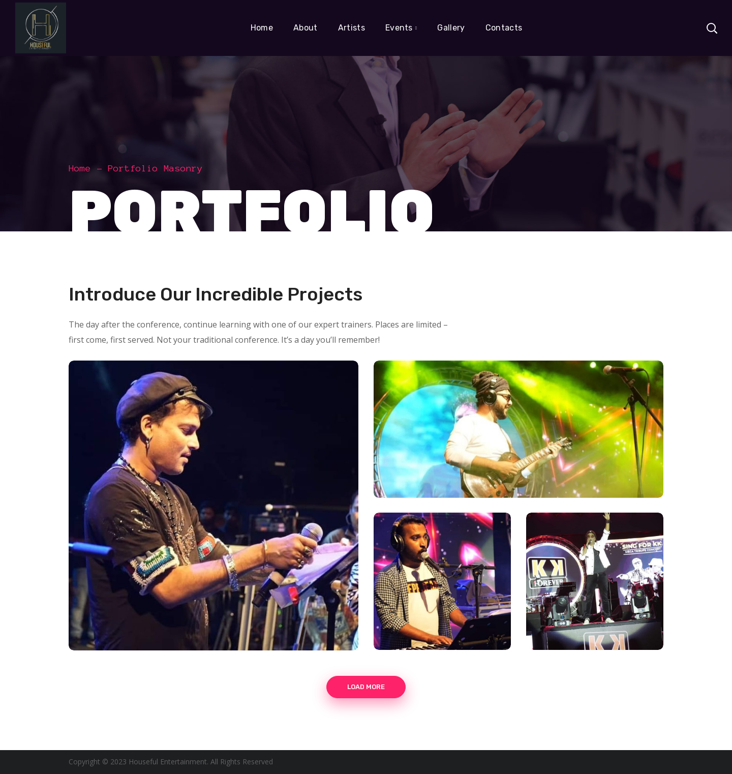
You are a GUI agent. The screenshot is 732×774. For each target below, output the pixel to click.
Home (80, 168)
